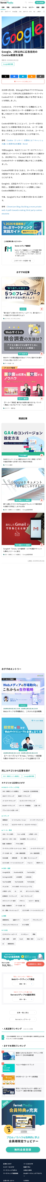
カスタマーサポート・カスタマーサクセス (24, 825)
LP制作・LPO (33, 834)
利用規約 (26, 1180)
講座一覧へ (25, 984)
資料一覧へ (25, 999)
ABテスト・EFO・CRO (9, 839)
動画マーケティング (24, 796)
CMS (20, 11)
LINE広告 (28, 877)
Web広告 (14, 11)
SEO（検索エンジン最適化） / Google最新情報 (18, 510)
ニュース (40, 939)
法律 (14, 939)
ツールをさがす (28, 1164)
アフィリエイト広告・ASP (10, 810)
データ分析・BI (23, 354)
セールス (5, 825)
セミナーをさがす (8, 1167)
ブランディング (37, 920)
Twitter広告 (31, 872)
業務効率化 (6, 920)
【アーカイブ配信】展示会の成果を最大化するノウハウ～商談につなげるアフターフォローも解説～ (22, 403)
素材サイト (40, 863)
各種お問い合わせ (8, 1180)
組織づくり (16, 920)
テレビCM (5, 886)
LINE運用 (19, 877)
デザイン (22, 901)
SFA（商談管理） (35, 853)
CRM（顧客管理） (21, 853)
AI (3, 944)
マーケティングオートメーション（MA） (15, 848)
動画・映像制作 (7, 844)
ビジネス (23, 309)
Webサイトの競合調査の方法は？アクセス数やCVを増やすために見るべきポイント (22, 358)
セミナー (31, 7)
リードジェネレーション (19, 820)
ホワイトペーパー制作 (9, 901)
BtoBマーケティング (9, 805)
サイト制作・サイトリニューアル (22, 886)
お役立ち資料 (16, 7)
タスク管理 (25, 925)
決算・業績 (6, 939)
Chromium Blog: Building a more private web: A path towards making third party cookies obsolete (22, 210)
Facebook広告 (18, 872)
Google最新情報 (8, 64)
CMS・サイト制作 (8, 834)
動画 (38, 7)
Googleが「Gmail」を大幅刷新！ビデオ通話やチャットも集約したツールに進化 (22, 550)
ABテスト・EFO (27, 11)
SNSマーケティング (8, 796)
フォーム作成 (21, 834)
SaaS (21, 939)
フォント (30, 863)
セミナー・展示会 (22, 399)
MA (34, 11)
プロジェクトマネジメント (10, 925)
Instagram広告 (7, 877)
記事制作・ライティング (10, 896)
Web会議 (5, 858)
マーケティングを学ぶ (10, 1170)
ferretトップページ (25, 1019)
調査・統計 (30, 939)
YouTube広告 (19, 882)
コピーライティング (26, 896)
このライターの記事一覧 (23, 261)
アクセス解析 (22, 455)
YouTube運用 (7, 882)
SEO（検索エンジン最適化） (23, 500)
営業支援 (14, 858)
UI (15, 891)
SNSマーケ (8, 11)
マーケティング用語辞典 (10, 1173)
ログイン (30, 2)
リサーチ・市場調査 (25, 805)
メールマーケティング (9, 801)
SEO (2, 11)
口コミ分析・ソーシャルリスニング (13, 863)
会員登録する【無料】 (35, 964)
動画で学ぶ (27, 1167)
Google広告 (6, 872)
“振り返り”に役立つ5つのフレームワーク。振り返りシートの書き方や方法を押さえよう (22, 314)
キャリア (26, 920)
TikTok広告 (30, 882)
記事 (3, 7)
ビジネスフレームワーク (10, 934)
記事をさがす (7, 1164)
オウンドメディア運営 (32, 891)
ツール (24, 7)
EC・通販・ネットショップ (29, 858)
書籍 (34, 934)
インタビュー (25, 934)
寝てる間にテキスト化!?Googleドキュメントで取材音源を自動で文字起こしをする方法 (22, 505)
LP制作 (39, 11)
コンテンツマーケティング (27, 801)
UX (21, 891)
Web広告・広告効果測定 (31, 791)
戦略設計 (5, 820)
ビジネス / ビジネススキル (11, 318)
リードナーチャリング (36, 820)
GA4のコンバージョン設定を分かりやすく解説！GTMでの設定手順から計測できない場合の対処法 (22, 460)
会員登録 (39, 2)
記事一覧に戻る (26, 1012)
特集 (8, 7)
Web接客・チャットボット (28, 839)
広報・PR (37, 805)
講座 (43, 7)
